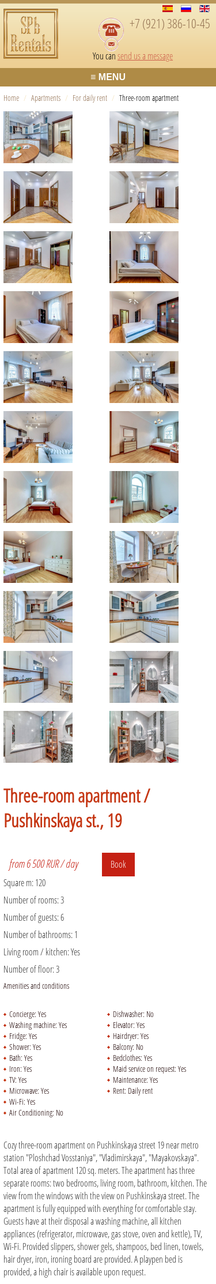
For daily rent (90, 97)
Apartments (45, 97)
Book (118, 864)
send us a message (145, 56)
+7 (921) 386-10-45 (170, 23)
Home (11, 97)
